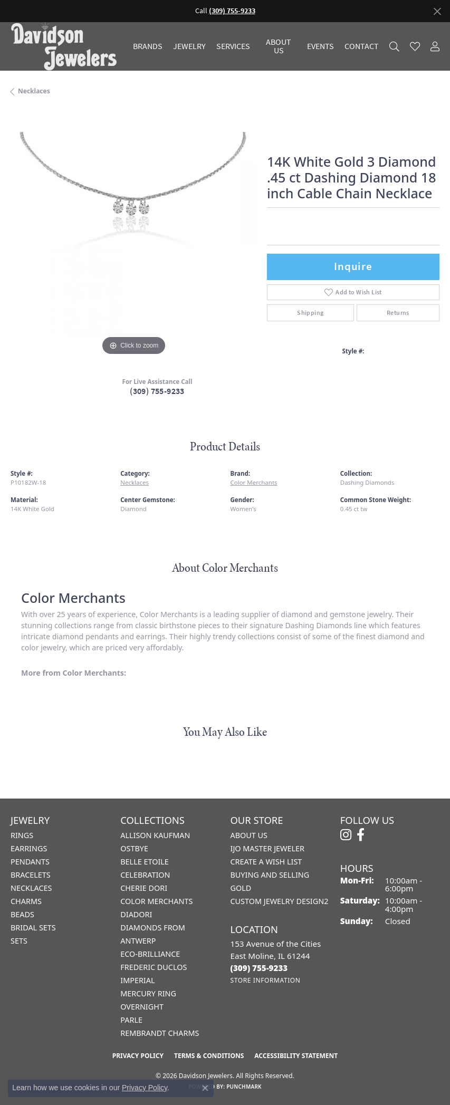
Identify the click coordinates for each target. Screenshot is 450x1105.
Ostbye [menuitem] (134, 848)
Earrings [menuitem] (29, 848)
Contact (361, 46)
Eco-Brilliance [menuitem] (150, 954)
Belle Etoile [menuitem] (144, 862)
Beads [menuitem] (22, 914)
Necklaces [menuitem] (31, 888)
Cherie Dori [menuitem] (143, 888)
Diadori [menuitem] (136, 914)
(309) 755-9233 (157, 391)
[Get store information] (266, 980)
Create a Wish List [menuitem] (266, 862)
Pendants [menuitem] (30, 862)
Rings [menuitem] (22, 835)
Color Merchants (254, 482)
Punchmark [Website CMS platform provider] (244, 1086)
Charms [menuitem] (26, 901)
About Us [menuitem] (249, 835)
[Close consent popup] (205, 1088)
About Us (278, 46)
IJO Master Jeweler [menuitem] (267, 848)
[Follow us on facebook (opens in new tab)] (361, 835)
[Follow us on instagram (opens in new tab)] (345, 835)
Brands (147, 46)
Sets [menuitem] (19, 941)
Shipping (310, 313)
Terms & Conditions (209, 1055)
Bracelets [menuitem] (31, 875)
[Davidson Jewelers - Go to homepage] (66, 46)
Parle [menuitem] (131, 1020)
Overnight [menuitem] (142, 1007)
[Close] (437, 11)
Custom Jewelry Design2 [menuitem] (280, 901)
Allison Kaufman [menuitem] (155, 835)
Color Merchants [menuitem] (156, 901)
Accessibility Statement (296, 1055)
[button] (394, 46)
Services (233, 46)
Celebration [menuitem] (145, 875)
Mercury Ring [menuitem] (148, 993)
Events (320, 46)
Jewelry (189, 46)
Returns (398, 313)
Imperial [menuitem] (137, 980)
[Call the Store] (259, 968)
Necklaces (34, 91)
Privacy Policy (138, 1055)
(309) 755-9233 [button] (232, 11)
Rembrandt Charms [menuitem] (159, 1033)
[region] (133, 235)
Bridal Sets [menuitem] (33, 928)
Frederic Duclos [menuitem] (153, 967)
